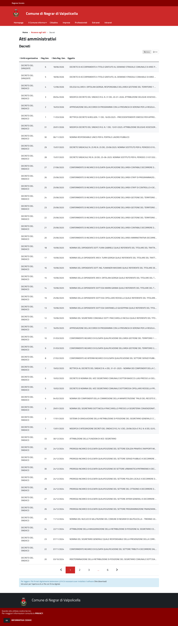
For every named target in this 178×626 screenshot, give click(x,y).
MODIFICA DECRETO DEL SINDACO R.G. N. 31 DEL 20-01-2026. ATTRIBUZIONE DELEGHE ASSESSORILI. (114, 97)
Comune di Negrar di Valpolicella (52, 13)
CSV (155, 52)
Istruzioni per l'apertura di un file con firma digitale (40, 584)
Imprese (66, 22)
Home (25, 32)
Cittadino (54, 22)
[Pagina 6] (107, 569)
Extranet (96, 22)
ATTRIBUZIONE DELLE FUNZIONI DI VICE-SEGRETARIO (93, 438)
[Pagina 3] (89, 569)
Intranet (108, 22)
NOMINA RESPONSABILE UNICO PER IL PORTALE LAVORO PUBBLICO (99, 137)
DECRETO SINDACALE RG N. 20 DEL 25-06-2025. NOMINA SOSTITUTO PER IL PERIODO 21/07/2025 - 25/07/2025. (119, 157)
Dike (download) (100, 581)
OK (7, 620)
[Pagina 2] (79, 569)
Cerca (147, 52)
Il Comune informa (36, 22)
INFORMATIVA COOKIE (21, 620)
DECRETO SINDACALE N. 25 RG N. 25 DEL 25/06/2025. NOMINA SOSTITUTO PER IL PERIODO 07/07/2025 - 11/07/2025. (122, 147)
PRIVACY (39, 613)
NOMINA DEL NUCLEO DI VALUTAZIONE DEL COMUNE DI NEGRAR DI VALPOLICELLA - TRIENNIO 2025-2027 (116, 519)
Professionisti (81, 22)
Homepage (18, 22)
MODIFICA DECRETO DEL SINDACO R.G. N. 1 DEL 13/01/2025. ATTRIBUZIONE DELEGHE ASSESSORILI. (114, 127)
